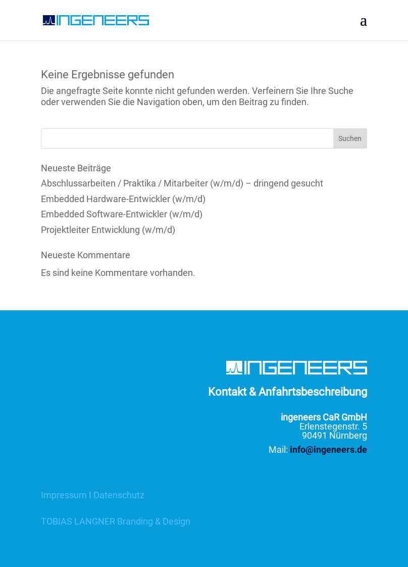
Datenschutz (118, 495)
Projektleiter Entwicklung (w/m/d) (108, 229)
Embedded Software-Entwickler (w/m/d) (121, 214)
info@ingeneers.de (328, 449)
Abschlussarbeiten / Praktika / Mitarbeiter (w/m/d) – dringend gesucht (182, 183)
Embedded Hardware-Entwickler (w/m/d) (123, 199)
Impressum (64, 495)
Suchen (350, 138)
